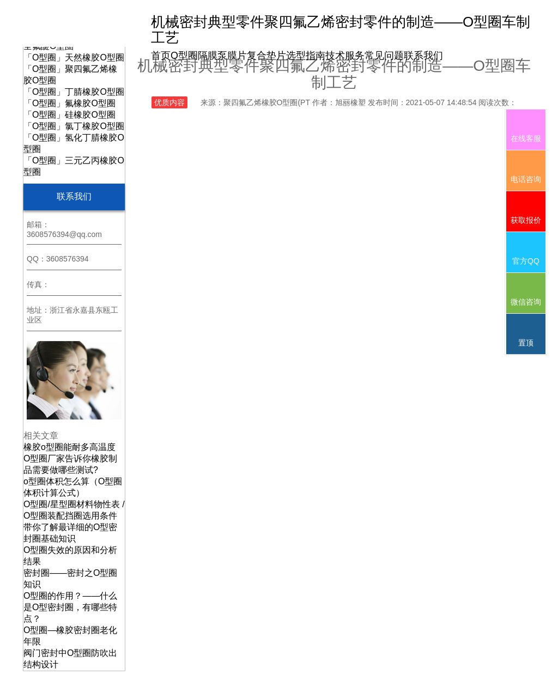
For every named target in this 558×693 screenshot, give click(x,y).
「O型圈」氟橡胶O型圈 (69, 103)
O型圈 (184, 55)
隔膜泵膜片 (222, 55)
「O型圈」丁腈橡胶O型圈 (73, 91)
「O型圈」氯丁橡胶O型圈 (73, 126)
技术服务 (345, 55)
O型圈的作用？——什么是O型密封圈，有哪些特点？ (70, 607)
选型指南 (305, 55)
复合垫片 (266, 55)
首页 (161, 55)
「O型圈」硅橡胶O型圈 (69, 114)
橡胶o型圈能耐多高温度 (69, 447)
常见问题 (384, 55)
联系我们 (423, 55)
